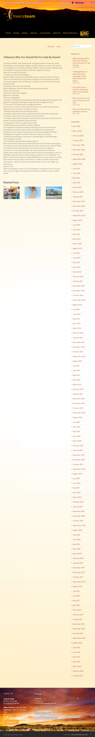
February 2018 (78, 558)
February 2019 (78, 502)
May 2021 (76, 375)
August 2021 (77, 361)
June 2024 (76, 229)
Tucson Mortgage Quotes (46, 703)
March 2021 (77, 384)
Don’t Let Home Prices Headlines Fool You (81, 110)
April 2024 (76, 239)
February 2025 (78, 192)
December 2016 (79, 624)
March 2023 (77, 272)
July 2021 (76, 366)
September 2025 (79, 159)
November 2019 (79, 459)
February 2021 (78, 389)
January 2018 (78, 563)
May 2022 (76, 319)
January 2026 (78, 140)
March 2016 (77, 666)
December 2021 (79, 342)
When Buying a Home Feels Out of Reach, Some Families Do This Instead (81, 61)
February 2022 (78, 333)
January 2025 (78, 197)
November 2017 (79, 572)
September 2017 (79, 582)
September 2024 (79, 215)
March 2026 (77, 131)
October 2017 (78, 577)
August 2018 (77, 530)
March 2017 (77, 610)
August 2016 (77, 643)
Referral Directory (42, 712)
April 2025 (76, 182)
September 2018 (79, 525)
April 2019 (76, 492)
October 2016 (78, 633)
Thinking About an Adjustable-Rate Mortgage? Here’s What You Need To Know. (80, 76)
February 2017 (78, 614)
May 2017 (76, 600)
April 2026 (76, 126)
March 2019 (77, 497)
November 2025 (79, 150)
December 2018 (79, 511)
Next (58, 46)
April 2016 (76, 661)
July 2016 (76, 647)
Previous (51, 46)
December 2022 (79, 286)
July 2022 (76, 309)
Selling (38, 698)
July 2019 (76, 478)
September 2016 (79, 638)
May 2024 (76, 234)
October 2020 (78, 408)
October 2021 (78, 351)
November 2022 (79, 290)
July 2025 (76, 168)
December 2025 (79, 145)
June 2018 (76, 539)
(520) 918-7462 (19, 3)
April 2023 (76, 267)
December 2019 (79, 455)
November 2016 (79, 629)
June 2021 (76, 370)
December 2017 (79, 567)
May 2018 (76, 544)
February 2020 (78, 445)
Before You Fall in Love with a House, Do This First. (81, 100)
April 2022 (76, 323)
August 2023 (77, 248)
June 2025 (76, 173)
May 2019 (76, 488)
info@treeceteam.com (34, 3)
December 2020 (79, 398)
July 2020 (76, 422)
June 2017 (76, 596)
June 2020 (76, 427)
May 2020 (76, 431)
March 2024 (77, 243)
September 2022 (79, 300)
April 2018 (76, 549)
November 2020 (79, 403)
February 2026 (78, 135)
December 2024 (79, 201)
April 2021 (76, 380)
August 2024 (77, 220)
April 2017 (76, 605)
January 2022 (78, 337)
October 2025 (78, 154)
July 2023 (76, 253)
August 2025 (77, 164)
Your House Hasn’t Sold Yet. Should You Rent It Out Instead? (81, 89)
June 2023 (76, 258)
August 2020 (77, 417)
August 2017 (77, 586)
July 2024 (76, 225)
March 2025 (77, 187)
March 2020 (77, 441)
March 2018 (77, 553)
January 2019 (78, 506)
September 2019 (79, 469)
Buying (38, 694)
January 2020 (78, 450)
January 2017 (78, 619)
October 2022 (78, 295)
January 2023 (78, 281)
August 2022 (77, 305)
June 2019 (76, 483)
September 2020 (79, 413)
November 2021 (79, 347)
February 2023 (78, 276)
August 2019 (77, 474)
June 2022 (76, 314)
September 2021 (79, 356)
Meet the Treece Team (44, 708)
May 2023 (76, 262)
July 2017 (76, 591)
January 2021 (78, 394)
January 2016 (78, 675)
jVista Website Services (80, 735)
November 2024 (79, 206)
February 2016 (78, 671)
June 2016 (76, 652)
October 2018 (78, 521)
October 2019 (78, 464)
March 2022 (77, 328)
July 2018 (76, 535)
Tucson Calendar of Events (46, 717)
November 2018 (79, 516)
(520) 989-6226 (12, 714)
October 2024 (78, 211)
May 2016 (76, 657)
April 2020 (76, 436)
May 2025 (76, 178)
